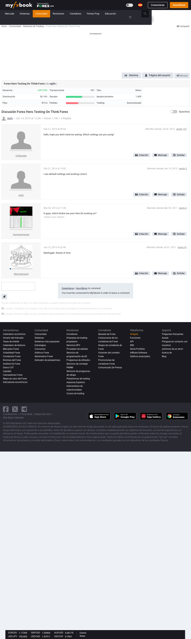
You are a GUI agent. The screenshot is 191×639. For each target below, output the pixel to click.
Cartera (21, 13)
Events (83, 633)
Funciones (135, 338)
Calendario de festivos (14, 345)
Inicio (8, 13)
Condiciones (10, 414)
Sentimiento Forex (44, 356)
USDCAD (35, 636)
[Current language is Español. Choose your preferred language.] (140, 5)
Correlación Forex (12, 356)
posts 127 (181, 129)
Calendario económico (14, 334)
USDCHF (58, 636)
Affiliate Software (138, 352)
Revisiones (98, 13)
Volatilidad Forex (11, 352)
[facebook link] (6, 409)
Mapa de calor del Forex (15, 378)
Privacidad (26, 414)
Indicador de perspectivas (47, 360)
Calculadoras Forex (12, 375)
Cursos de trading (75, 393)
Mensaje (182, 75)
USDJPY (12, 636)
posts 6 (183, 208)
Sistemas (64, 13)
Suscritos (184, 111)
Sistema (131, 75)
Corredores (115, 13)
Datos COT (8, 367)
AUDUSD (58, 632)
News (82, 636)
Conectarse (158, 5)
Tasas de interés (11, 341)
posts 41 (182, 247)
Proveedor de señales (77, 349)
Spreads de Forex (106, 334)
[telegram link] (24, 409)
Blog (164, 356)
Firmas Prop (132, 13)
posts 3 (183, 168)
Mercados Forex (11, 349)
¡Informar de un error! (172, 349)
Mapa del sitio (43, 414)
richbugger (21, 155)
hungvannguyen (21, 234)
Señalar (179, 155)
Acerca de (167, 352)
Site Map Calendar (13, 417)
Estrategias (40, 345)
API (132, 341)
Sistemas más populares (47, 341)
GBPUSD (35, 632)
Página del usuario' (157, 75)
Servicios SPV (73, 345)
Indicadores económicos (15, 382)
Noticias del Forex (12, 360)
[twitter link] (15, 409)
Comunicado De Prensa (110, 367)
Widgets (134, 334)
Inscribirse (179, 5)
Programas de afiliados (78, 360)
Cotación (141, 155)
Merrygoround (21, 274)
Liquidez (7, 371)
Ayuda (165, 338)
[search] (186, 14)
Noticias (34, 13)
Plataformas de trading (78, 378)
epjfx (53, 83)
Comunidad (81, 13)
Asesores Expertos (76, 382)
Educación (150, 13)
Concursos (11, 21)
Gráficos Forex (42, 352)
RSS (132, 345)
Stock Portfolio (137, 349)
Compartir (183, 26)
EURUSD (12, 632)
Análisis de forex (11, 364)
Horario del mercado (13, 338)
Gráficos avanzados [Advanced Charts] (140, 356)
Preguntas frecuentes (172, 334)
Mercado (49, 13)
